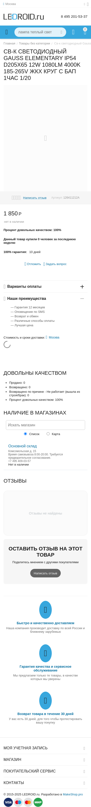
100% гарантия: (15, 252)
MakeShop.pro (73, 794)
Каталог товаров (6, 32)
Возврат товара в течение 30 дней (45, 714)
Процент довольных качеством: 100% (32, 230)
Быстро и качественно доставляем (45, 623)
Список (31, 434)
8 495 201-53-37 (73, 16)
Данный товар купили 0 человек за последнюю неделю (40, 240)
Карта (53, 434)
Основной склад (22, 446)
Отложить (33, 264)
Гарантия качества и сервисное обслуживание (45, 668)
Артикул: (57, 197)
